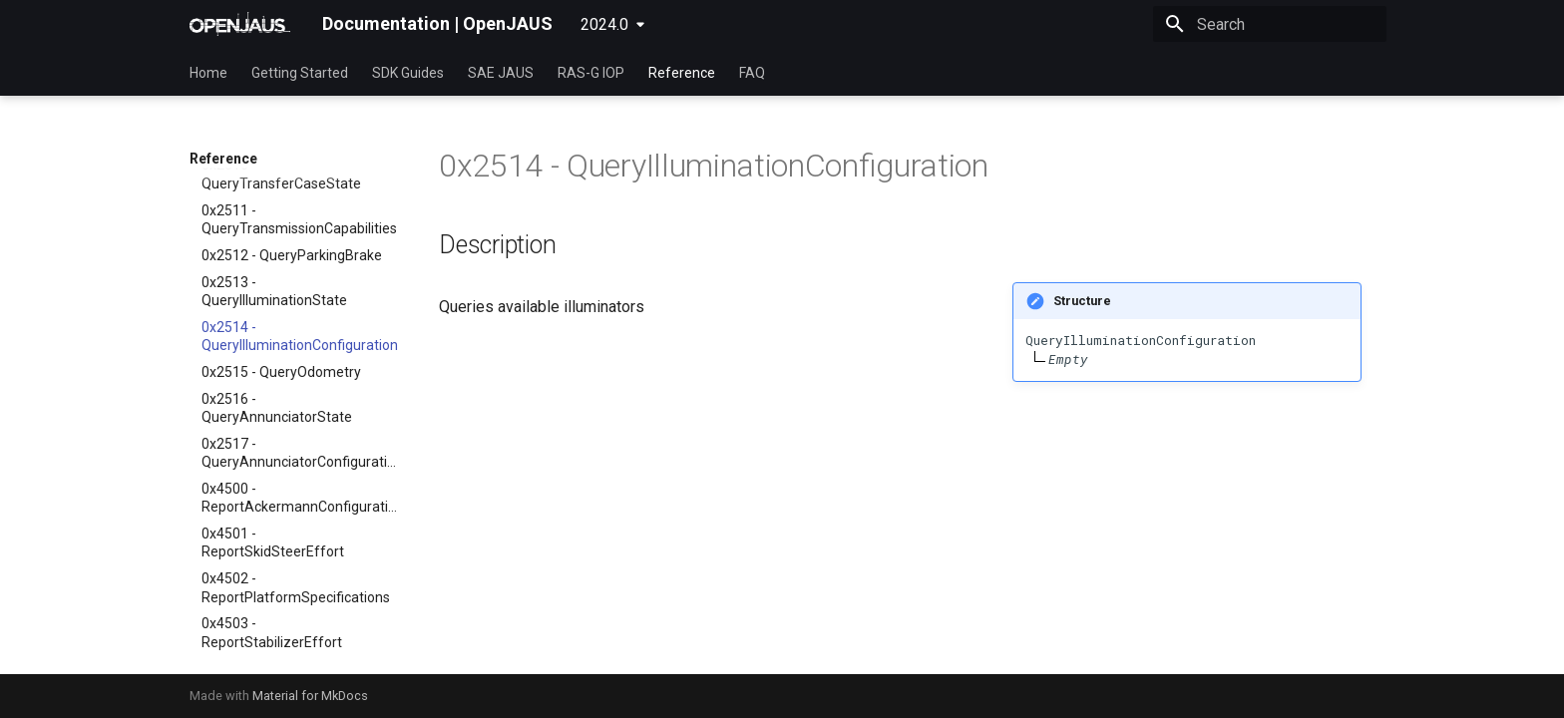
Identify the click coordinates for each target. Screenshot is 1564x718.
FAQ (752, 73)
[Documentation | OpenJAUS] (240, 24)
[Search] (1269, 24)
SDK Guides (408, 73)
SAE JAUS (501, 73)
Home (208, 73)
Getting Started (299, 73)
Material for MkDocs (310, 695)
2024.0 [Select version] (604, 24)
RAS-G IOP (591, 73)
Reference (681, 73)
